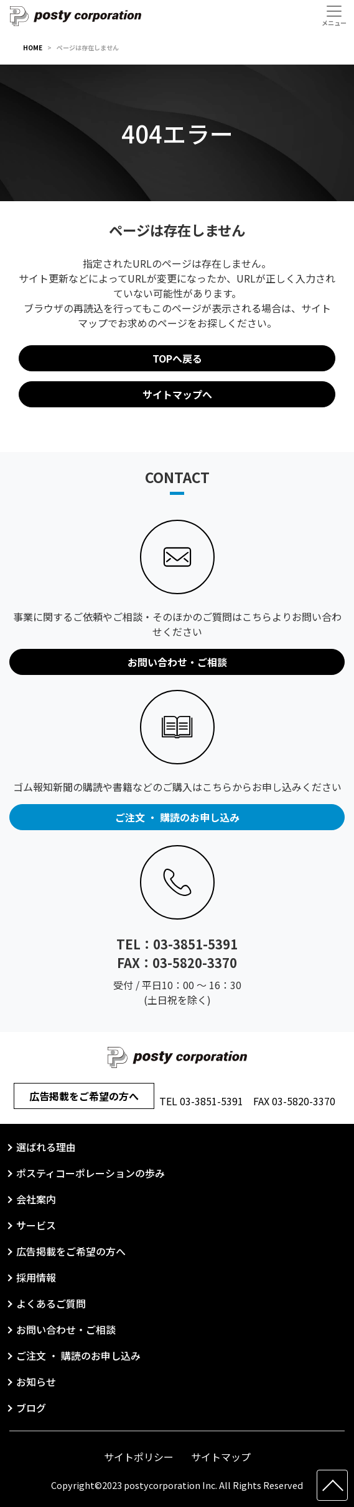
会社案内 (36, 1199)
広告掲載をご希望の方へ (84, 1095)
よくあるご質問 (51, 1303)
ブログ (31, 1407)
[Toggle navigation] (334, 15)
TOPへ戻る (177, 358)
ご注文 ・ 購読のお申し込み (78, 1355)
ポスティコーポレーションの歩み (90, 1172)
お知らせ (36, 1381)
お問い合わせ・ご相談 (66, 1329)
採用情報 (36, 1277)
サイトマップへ (177, 394)
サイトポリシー (139, 1456)
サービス (36, 1225)
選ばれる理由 (46, 1146)
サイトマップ (221, 1456)
